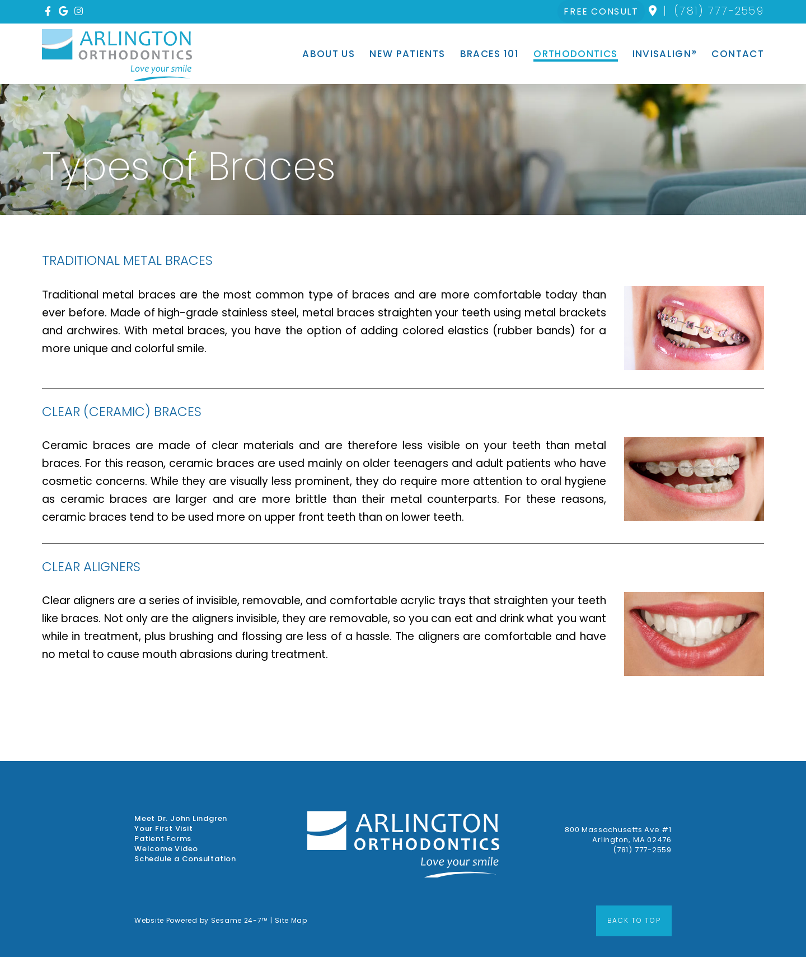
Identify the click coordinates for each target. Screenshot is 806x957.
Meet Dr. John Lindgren (180, 819)
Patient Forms (162, 839)
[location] (653, 11)
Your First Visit (163, 829)
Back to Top (633, 920)
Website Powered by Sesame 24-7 (200, 920)
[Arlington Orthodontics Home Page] (117, 55)
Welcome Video (166, 849)
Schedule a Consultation (185, 859)
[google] (64, 12)
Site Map (291, 920)
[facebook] (49, 12)
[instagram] (80, 12)
